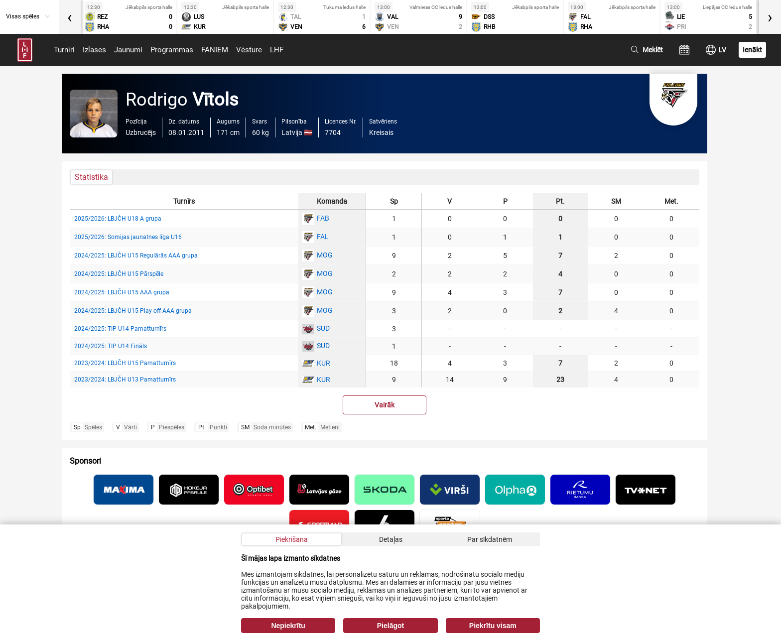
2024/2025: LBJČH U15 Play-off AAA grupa (133, 310)
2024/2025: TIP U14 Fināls (110, 346)
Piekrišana (291, 539)
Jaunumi (128, 49)
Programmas (171, 49)
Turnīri (64, 49)
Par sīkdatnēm (489, 539)
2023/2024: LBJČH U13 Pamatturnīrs (125, 379)
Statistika (91, 177)
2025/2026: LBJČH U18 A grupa (117, 218)
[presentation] (70, 17)
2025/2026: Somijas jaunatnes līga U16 (128, 237)
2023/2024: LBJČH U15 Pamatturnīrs (125, 363)
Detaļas (390, 539)
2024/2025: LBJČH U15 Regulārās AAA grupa (136, 255)
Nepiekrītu (288, 626)
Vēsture (249, 49)
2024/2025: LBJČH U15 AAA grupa (121, 292)
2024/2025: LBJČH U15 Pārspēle (118, 273)
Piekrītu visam (493, 626)
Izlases (94, 49)
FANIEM (214, 49)
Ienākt (752, 50)
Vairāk (384, 405)
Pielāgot (390, 626)
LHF (276, 49)
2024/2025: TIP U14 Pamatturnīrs (120, 328)
